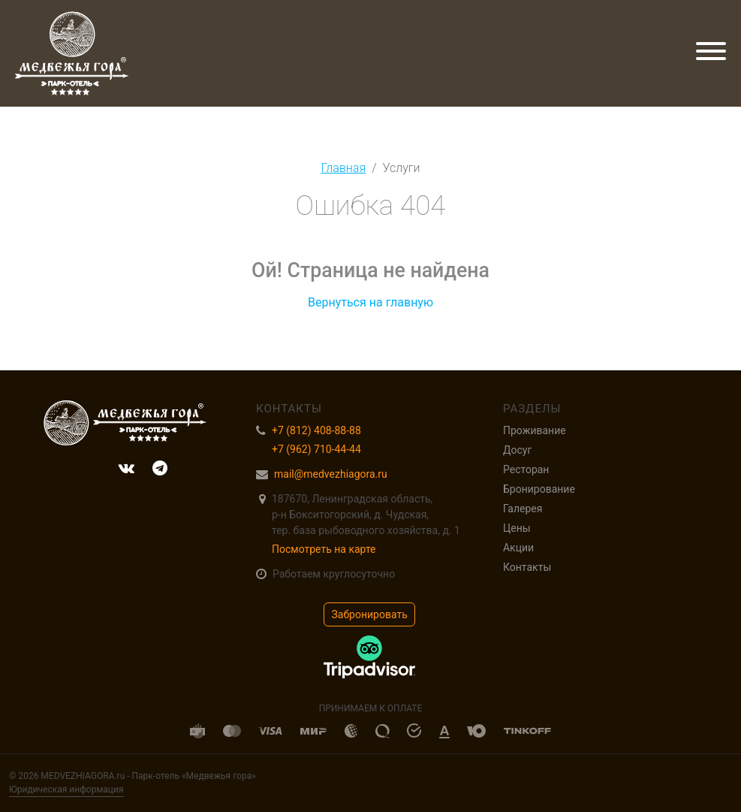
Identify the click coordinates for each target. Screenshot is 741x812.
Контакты (527, 567)
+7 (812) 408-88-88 (316, 430)
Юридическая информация (66, 789)
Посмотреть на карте (324, 549)
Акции (518, 548)
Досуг (517, 450)
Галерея (522, 509)
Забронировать (370, 614)
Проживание (534, 430)
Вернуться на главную (370, 302)
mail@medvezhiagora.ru (330, 474)
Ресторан (526, 469)
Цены (517, 528)
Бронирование (539, 489)
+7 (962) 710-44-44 (316, 449)
